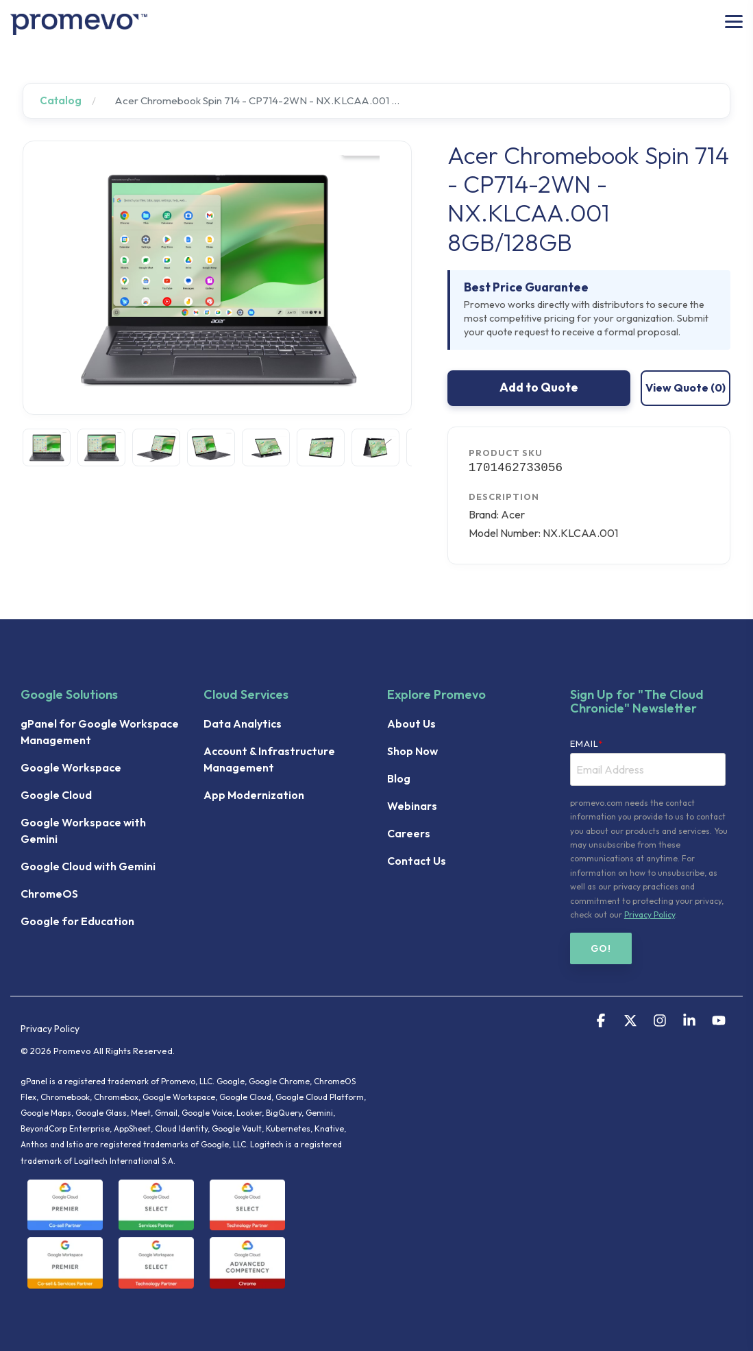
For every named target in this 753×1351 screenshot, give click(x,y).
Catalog (61, 100)
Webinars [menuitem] (412, 806)
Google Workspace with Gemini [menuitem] (84, 830)
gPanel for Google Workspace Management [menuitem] (101, 732)
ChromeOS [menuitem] (49, 893)
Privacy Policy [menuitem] (50, 1029)
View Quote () (685, 387)
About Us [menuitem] (411, 723)
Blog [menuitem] (398, 778)
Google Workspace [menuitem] (71, 767)
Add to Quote (538, 387)
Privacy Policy (649, 914)
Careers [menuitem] (408, 833)
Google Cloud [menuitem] (56, 795)
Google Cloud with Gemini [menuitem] (88, 866)
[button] (734, 20)
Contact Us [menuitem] (416, 861)
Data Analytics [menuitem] (242, 723)
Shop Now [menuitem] (412, 751)
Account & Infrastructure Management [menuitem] (270, 759)
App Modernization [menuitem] (253, 795)
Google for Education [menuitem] (77, 921)
